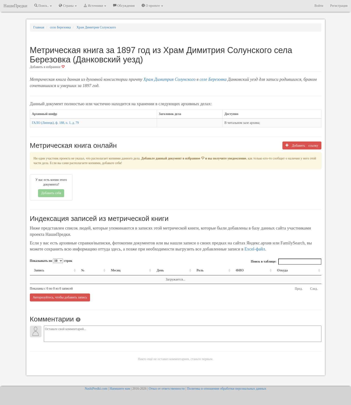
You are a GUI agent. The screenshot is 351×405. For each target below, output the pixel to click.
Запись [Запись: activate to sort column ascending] (39, 270)
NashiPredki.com (96, 388)
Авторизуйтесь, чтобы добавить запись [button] (60, 297)
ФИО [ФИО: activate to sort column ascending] (240, 270)
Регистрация (339, 5)
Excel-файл (254, 248)
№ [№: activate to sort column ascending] (82, 270)
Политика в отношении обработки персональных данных (226, 388)
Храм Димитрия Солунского (169, 79)
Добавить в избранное (47, 67)
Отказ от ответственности (167, 388)
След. (314, 288)
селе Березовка (213, 79)
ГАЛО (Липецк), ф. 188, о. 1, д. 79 (55, 123)
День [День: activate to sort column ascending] (160, 270)
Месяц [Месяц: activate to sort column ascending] (115, 270)
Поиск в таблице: (286, 262)
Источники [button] (95, 5)
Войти (318, 5)
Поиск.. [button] (43, 5)
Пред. (299, 288)
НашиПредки (15, 5)
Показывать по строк (51, 261)
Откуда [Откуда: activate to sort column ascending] (282, 270)
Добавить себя (51, 193)
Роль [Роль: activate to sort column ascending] (200, 270)
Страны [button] (68, 5)
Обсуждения (124, 5)
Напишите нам (120, 388)
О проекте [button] (152, 5)
